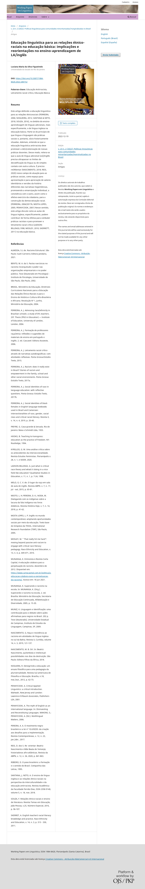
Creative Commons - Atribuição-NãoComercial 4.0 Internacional (74, 859)
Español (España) (109, 42)
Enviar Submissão (110, 55)
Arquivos (20, 16)
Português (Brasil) (109, 38)
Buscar (132, 16)
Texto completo (68, 123)
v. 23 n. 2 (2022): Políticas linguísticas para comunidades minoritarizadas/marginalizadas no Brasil (51, 28)
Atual (9, 16)
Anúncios (33, 16)
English (104, 34)
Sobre (45, 16)
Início (13, 26)
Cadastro (125, 2)
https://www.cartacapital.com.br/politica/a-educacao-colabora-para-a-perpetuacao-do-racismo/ (31, 576)
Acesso (135, 2)
